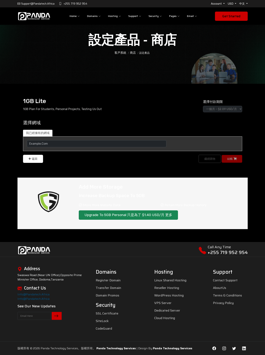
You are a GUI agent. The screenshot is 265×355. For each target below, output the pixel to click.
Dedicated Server (167, 310)
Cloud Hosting (164, 318)
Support (134, 16)
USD (231, 3)
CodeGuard (104, 328)
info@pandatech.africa (33, 294)
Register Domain (108, 280)
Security (155, 16)
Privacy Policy (223, 302)
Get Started (231, 16)
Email (192, 16)
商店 (133, 52)
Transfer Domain (108, 287)
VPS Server (163, 302)
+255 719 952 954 (228, 252)
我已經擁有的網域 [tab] (38, 133)
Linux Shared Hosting (170, 280)
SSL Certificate (107, 313)
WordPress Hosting (169, 295)
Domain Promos (107, 295)
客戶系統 (120, 52)
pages (174, 16)
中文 (242, 3)
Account (216, 3)
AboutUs (219, 287)
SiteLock (102, 321)
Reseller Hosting (166, 287)
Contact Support (225, 280)
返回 (33, 158)
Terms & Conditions (227, 295)
